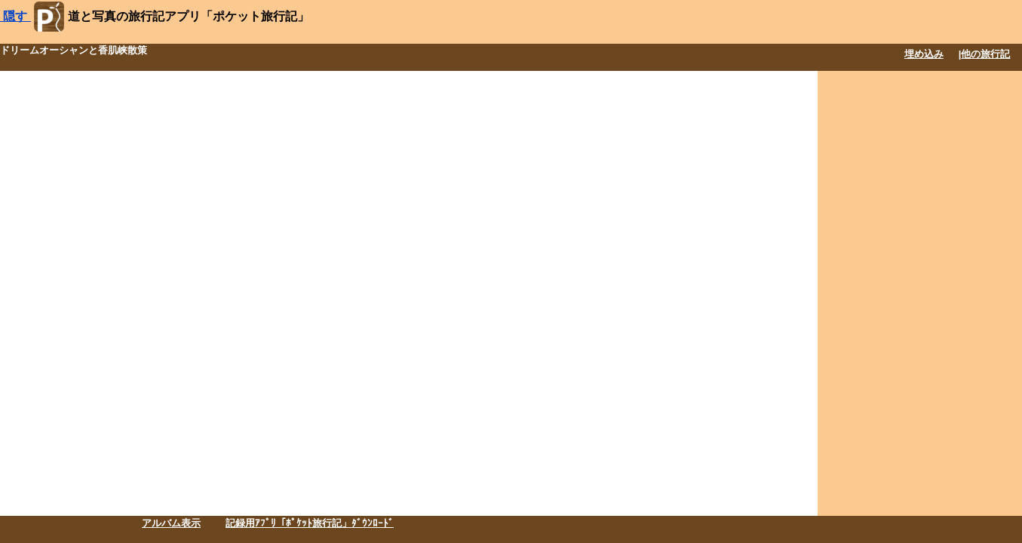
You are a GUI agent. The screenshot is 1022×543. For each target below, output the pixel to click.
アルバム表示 (171, 523)
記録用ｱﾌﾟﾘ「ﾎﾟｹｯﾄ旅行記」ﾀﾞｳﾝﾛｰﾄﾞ (310, 523)
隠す (15, 16)
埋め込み (924, 54)
